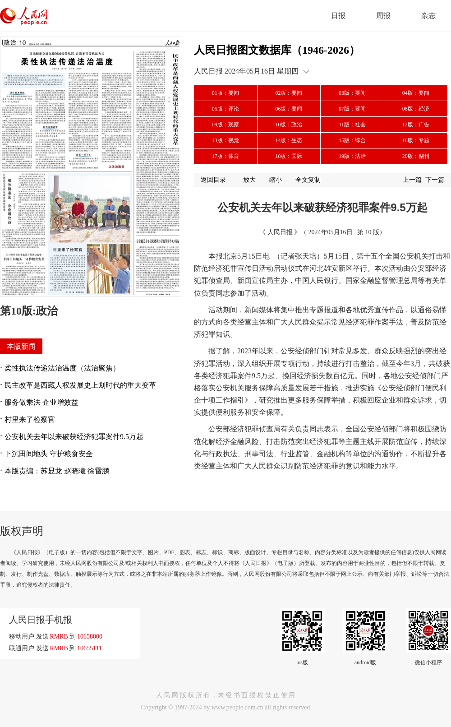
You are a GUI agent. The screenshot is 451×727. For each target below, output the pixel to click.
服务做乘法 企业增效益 (41, 402)
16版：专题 (415, 140)
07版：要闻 (352, 109)
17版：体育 (225, 156)
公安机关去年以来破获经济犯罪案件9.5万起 (74, 436)
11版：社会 (352, 124)
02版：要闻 (288, 93)
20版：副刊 (415, 156)
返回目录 (213, 179)
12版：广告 (415, 124)
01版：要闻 (225, 93)
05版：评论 (225, 109)
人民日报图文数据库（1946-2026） (277, 50)
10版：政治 (288, 124)
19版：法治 (352, 156)
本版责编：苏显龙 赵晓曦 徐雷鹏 (57, 471)
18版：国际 (288, 156)
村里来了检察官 (30, 419)
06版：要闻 (288, 109)
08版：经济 (415, 109)
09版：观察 (225, 124)
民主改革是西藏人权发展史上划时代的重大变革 (80, 385)
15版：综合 (352, 140)
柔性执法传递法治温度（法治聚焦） (62, 368)
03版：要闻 (352, 93)
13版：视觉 (225, 140)
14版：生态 (288, 140)
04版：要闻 (415, 93)
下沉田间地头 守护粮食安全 (49, 454)
